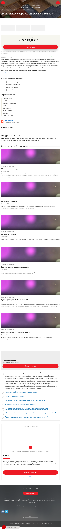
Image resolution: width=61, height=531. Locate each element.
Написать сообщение (30, 472)
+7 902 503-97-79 (31, 489)
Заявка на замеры (31, 47)
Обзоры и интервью (8, 166)
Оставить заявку (30, 366)
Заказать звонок (30, 493)
